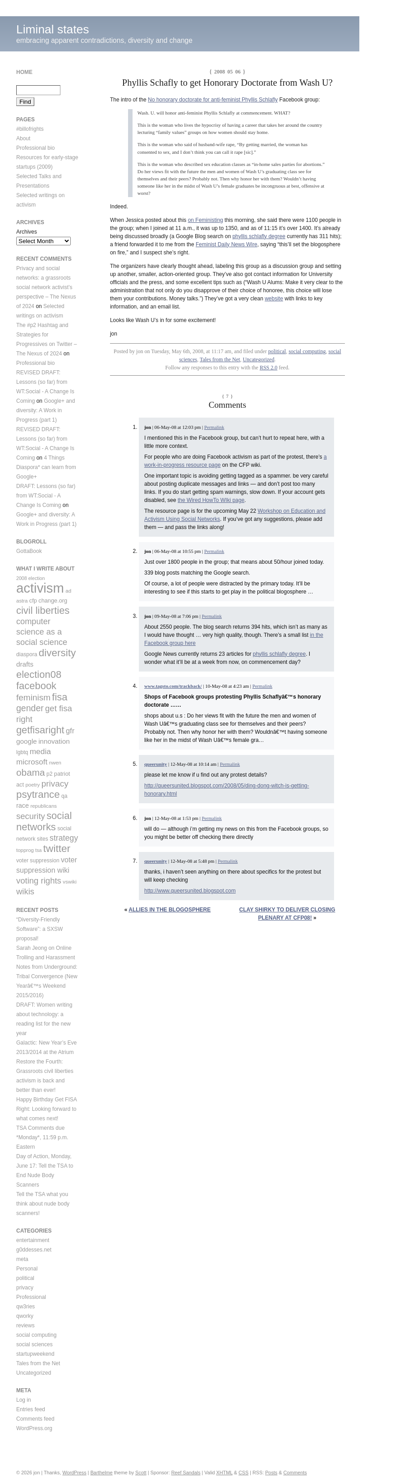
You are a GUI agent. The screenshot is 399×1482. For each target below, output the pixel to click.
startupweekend (35, 1354)
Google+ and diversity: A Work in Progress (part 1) (45, 410)
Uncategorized (258, 359)
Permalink (214, 427)
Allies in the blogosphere (169, 910)
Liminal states (52, 29)
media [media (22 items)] (40, 751)
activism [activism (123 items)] (40, 587)
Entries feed (30, 1409)
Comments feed (35, 1419)
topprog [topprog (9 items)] (25, 850)
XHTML (224, 1472)
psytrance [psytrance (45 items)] (38, 794)
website (274, 298)
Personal (26, 1269)
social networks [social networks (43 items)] (44, 821)
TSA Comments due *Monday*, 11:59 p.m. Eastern (42, 1137)
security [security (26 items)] (30, 816)
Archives (26, 232)
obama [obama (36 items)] (30, 772)
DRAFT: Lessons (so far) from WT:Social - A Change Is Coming (45, 495)
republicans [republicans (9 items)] (43, 806)
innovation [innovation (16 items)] (54, 741)
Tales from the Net (220, 359)
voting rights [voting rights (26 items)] (38, 880)
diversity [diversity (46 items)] (57, 652)
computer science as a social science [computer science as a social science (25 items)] (41, 632)
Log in (23, 1400)
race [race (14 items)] (22, 805)
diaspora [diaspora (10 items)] (26, 654)
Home (24, 72)
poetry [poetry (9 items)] (32, 784)
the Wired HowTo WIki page (211, 500)
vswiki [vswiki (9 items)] (70, 881)
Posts (271, 1472)
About (23, 138)
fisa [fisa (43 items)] (59, 697)
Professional (31, 1297)
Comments (295, 1472)
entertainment (32, 1240)
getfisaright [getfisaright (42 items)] (40, 730)
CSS (243, 1472)
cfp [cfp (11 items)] (33, 600)
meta (22, 1259)
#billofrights (30, 129)
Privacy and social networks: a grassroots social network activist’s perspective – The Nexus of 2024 (46, 287)
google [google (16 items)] (26, 741)
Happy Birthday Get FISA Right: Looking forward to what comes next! (46, 1109)
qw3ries (25, 1306)
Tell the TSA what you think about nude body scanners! (42, 1203)
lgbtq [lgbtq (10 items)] (22, 752)
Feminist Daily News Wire (226, 244)
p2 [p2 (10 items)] (49, 774)
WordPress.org (34, 1428)
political (277, 351)
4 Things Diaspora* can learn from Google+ (46, 467)
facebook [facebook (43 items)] (36, 685)
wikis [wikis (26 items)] (25, 891)
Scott (141, 1472)
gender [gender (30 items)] (30, 708)
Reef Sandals (186, 1472)
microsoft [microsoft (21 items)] (31, 762)
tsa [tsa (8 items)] (38, 850)
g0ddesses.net (33, 1250)
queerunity (155, 764)
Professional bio (35, 148)
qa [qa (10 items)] (64, 796)
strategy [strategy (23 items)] (64, 837)
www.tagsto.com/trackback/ (173, 686)
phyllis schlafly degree (258, 236)
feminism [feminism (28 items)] (33, 697)
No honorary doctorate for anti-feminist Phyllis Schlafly (213, 100)
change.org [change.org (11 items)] (52, 600)
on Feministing (205, 220)
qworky (24, 1316)
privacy (24, 1287)
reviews (25, 1325)
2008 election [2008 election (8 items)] (30, 578)
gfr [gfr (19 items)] (70, 731)
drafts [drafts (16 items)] (24, 664)
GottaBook (29, 551)
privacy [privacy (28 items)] (55, 783)
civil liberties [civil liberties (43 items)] (42, 610)
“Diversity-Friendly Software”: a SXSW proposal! (39, 929)
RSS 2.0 (268, 367)
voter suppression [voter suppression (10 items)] (38, 860)
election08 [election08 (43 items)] (38, 674)
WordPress (74, 1472)
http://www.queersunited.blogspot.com (190, 891)
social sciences (34, 1344)
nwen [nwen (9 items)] (55, 762)
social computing (307, 351)
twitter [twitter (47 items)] (56, 848)
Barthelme (101, 1472)
